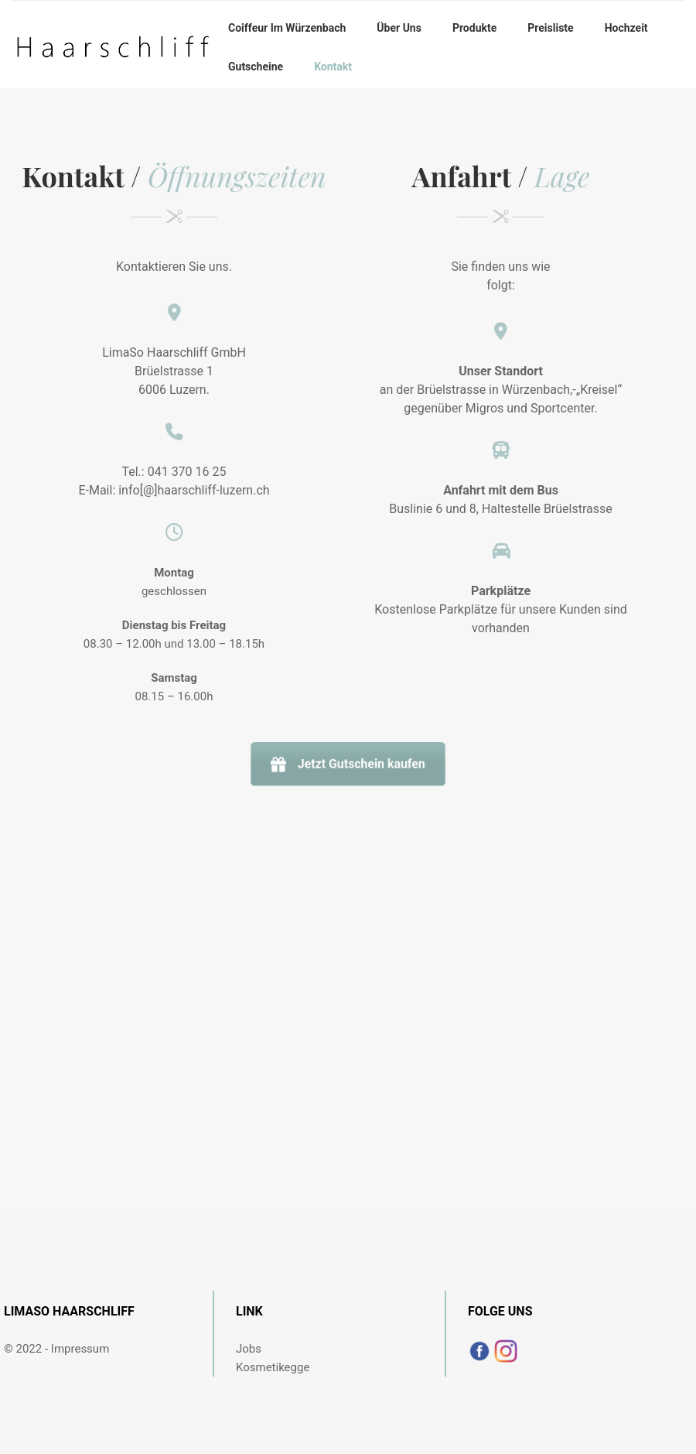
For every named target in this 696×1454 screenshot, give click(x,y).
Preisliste (550, 28)
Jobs (248, 1349)
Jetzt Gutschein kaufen (348, 764)
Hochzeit (626, 28)
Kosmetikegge (272, 1367)
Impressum (80, 1349)
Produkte (474, 28)
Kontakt (333, 66)
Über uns (399, 28)
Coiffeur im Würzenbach (287, 28)
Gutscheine (255, 66)
